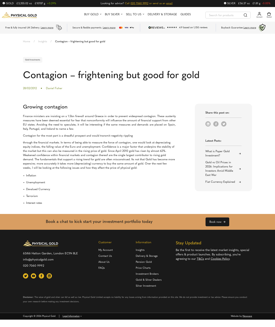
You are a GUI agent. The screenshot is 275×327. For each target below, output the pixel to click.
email (169, 3)
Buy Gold (91, 14)
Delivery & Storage (162, 14)
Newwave (247, 316)
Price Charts (143, 268)
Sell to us (133, 14)
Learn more (47, 28)
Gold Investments (32, 60)
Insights (42, 41)
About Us (103, 262)
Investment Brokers (147, 274)
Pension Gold (144, 262)
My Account (105, 250)
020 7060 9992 (139, 3)
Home (26, 41)
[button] (208, 124)
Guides (185, 14)
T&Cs (200, 258)
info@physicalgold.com (38, 259)
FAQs (101, 268)
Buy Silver (112, 14)
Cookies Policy (220, 258)
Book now (215, 222)
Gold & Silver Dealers (149, 280)
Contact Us (105, 256)
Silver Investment (146, 286)
